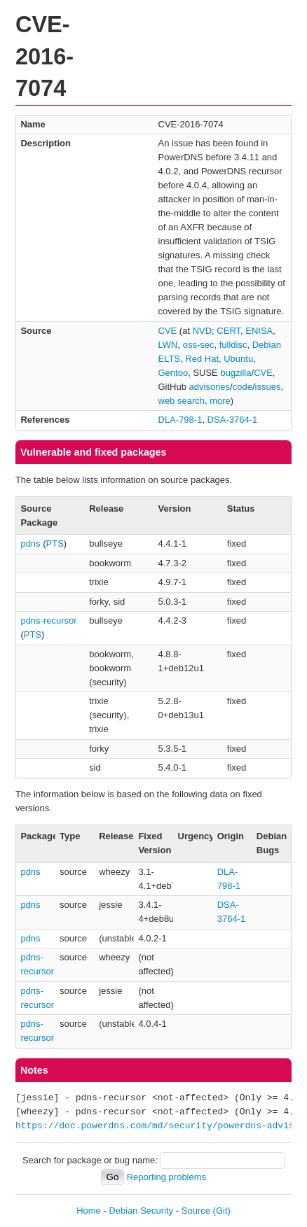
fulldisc (233, 344)
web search (181, 400)
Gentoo (173, 372)
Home (88, 1210)
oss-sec (198, 344)
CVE (167, 330)
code (242, 386)
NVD (202, 330)
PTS (55, 543)
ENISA (259, 330)
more (220, 400)
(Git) (222, 1210)
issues (268, 386)
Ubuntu (238, 358)
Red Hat (202, 358)
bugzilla (235, 372)
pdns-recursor (48, 620)
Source (196, 1210)
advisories (210, 386)
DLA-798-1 (180, 419)
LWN (168, 344)
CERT (228, 330)
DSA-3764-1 (232, 419)
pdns (30, 543)
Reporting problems (166, 1177)
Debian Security (141, 1210)
